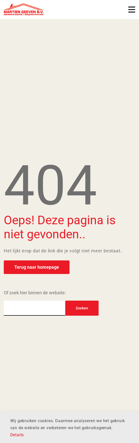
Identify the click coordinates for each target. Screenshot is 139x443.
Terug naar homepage (36, 267)
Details (17, 434)
